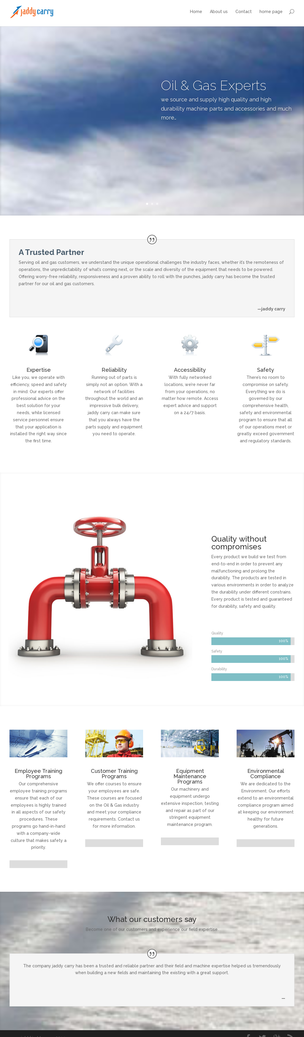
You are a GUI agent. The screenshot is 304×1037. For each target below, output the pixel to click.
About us (219, 11)
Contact (243, 11)
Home (196, 11)
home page (271, 11)
